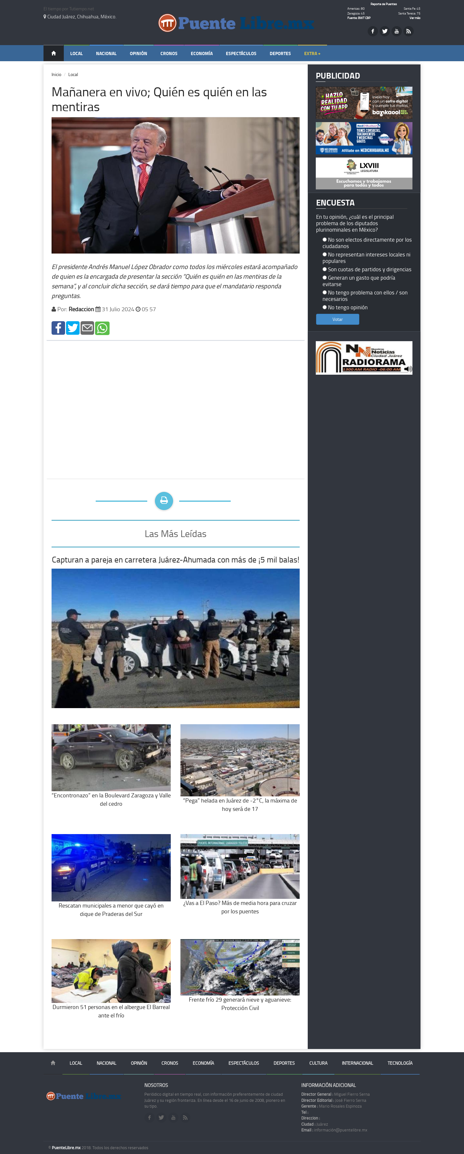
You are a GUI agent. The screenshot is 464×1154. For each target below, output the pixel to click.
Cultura (318, 1063)
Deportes (280, 53)
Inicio (56, 74)
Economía (202, 53)
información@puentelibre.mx (334, 1130)
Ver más (415, 17)
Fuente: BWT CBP (359, 17)
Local (76, 53)
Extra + (312, 53)
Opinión (138, 53)
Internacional (357, 1063)
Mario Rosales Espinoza (331, 1106)
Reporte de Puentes (384, 4)
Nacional (106, 53)
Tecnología (400, 1063)
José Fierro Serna (333, 1100)
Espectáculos (241, 53)
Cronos (169, 53)
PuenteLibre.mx (67, 1147)
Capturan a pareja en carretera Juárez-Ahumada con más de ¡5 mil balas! (175, 559)
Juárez (314, 1124)
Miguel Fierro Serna (335, 1094)
